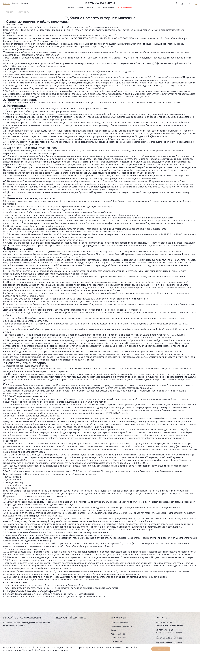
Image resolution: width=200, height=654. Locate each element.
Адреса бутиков (118, 634)
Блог (98, 7)
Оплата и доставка (119, 622)
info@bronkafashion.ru (157, 136)
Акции (113, 630)
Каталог (71, 7)
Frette (177, 637)
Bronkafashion (164, 637)
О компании (116, 641)
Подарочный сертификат (71, 617)
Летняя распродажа (124, 7)
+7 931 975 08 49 (175, 164)
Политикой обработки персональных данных (45, 650)
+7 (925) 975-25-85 (164, 630)
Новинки (90, 7)
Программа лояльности (121, 626)
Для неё (15, 3)
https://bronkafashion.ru (56, 27)
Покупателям (108, 7)
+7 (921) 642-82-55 (164, 622)
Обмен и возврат (118, 637)
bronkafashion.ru (87, 35)
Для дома (24, 3)
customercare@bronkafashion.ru (131, 164)
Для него (6, 3)
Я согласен (160, 649)
